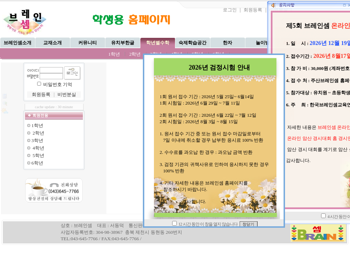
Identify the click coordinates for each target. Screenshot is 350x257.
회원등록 (253, 9)
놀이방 (263, 42)
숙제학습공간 (192, 42)
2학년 (135, 54)
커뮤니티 (87, 42)
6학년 (37, 163)
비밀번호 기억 (57, 84)
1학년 (114, 54)
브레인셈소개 (17, 42)
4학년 (38, 148)
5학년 (38, 155)
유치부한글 (122, 42)
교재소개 (52, 42)
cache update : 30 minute (54, 107)
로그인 (230, 9)
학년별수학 (157, 42)
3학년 (37, 140)
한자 (227, 42)
